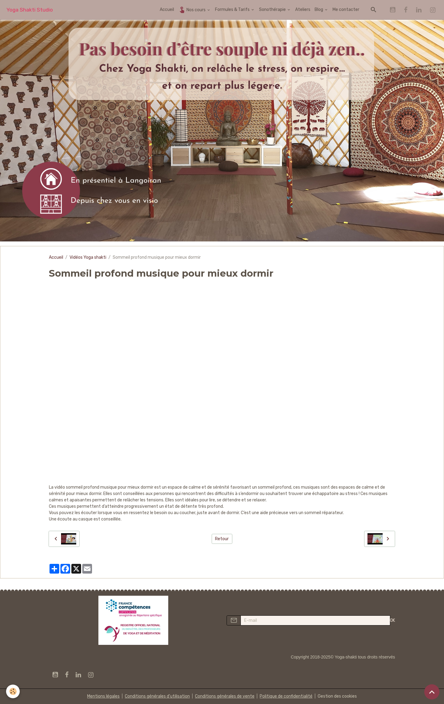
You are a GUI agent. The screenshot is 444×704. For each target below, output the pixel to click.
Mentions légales (103, 696)
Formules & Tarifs (233, 9)
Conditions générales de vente (224, 696)
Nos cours (192, 9)
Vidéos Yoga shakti (88, 257)
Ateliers (302, 9)
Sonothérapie (273, 9)
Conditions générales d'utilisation (157, 696)
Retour (222, 538)
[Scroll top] (431, 691)
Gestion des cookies (337, 696)
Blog (319, 9)
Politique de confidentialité (286, 696)
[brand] (29, 10)
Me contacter (346, 9)
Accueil (167, 9)
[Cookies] (13, 691)
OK (392, 620)
